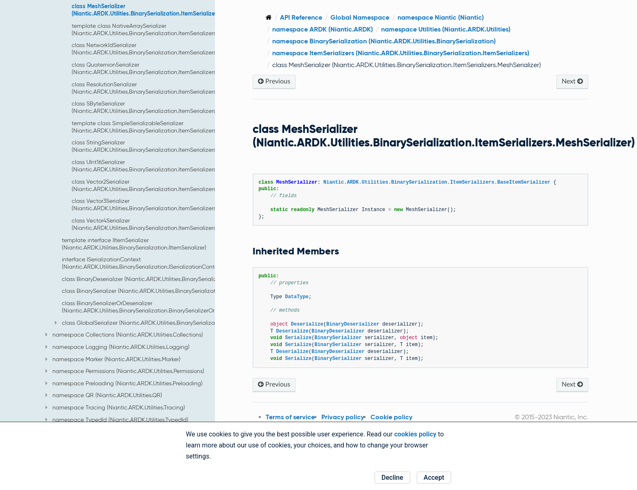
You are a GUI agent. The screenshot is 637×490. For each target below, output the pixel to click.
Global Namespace (370, 17)
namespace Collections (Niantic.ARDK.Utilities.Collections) (124, 334)
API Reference (311, 17)
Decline (392, 477)
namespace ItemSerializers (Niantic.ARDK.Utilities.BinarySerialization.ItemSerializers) (411, 53)
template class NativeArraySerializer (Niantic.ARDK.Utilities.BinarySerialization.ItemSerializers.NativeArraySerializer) (172, 29)
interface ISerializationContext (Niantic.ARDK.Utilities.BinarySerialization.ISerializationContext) (143, 263)
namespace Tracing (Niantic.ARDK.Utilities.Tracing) (115, 407)
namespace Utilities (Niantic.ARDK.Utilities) (456, 29)
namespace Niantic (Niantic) (451, 17)
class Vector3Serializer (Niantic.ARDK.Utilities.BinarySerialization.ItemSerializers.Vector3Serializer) (166, 204)
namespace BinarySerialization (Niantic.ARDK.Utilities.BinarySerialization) (394, 41)
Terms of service (300, 417)
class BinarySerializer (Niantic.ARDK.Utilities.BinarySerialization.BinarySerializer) (164, 290)
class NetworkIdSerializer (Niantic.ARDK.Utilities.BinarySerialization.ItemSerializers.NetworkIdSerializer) (170, 48)
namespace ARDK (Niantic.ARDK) (332, 29)
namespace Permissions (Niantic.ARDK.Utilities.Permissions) (124, 371)
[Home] (279, 17)
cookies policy (415, 434)
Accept (434, 477)
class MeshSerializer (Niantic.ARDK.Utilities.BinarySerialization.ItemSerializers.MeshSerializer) (166, 9)
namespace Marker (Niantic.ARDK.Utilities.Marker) (113, 359)
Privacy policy (353, 417)
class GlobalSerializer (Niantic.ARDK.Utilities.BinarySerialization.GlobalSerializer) (161, 322)
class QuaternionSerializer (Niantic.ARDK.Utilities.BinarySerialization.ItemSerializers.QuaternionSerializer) (171, 68)
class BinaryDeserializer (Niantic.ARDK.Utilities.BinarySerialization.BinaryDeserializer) (170, 279)
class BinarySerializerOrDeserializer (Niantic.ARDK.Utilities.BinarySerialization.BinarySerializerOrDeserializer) (154, 306)
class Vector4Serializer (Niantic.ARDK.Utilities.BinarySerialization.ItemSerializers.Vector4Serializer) (167, 224)
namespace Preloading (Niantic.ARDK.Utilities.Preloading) (124, 383)
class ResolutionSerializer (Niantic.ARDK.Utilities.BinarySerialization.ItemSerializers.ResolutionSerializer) (170, 88)
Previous (284, 81)
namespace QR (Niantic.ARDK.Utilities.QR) (103, 395)
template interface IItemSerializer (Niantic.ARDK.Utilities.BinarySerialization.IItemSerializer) (134, 243)
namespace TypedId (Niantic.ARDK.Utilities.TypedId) (116, 419)
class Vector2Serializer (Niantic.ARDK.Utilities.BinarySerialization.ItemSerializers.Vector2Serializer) (166, 185)
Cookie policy (401, 417)
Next (573, 81)
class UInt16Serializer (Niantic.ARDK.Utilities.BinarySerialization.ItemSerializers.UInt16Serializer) (164, 165)
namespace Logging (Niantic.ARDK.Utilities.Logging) (117, 347)
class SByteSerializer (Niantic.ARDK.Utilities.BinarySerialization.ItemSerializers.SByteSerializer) (164, 107)
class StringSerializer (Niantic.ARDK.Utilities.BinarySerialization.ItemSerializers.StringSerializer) (164, 146)
